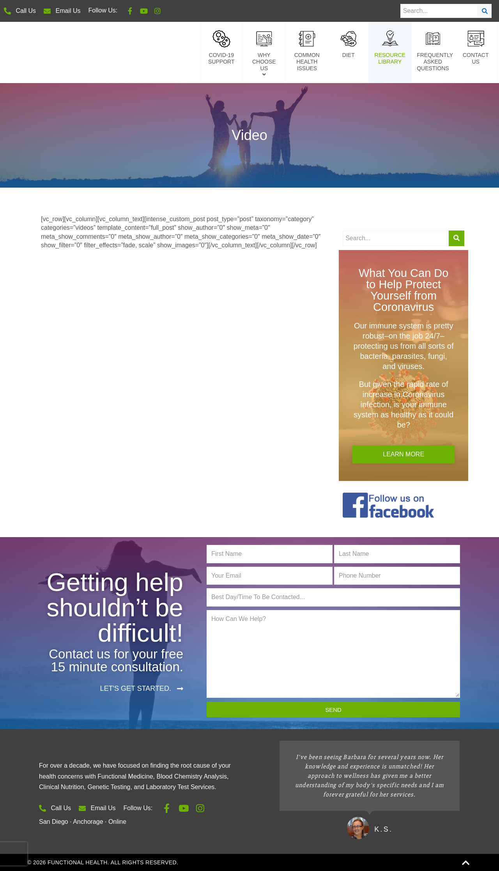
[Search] (485, 11)
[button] (141, 688)
